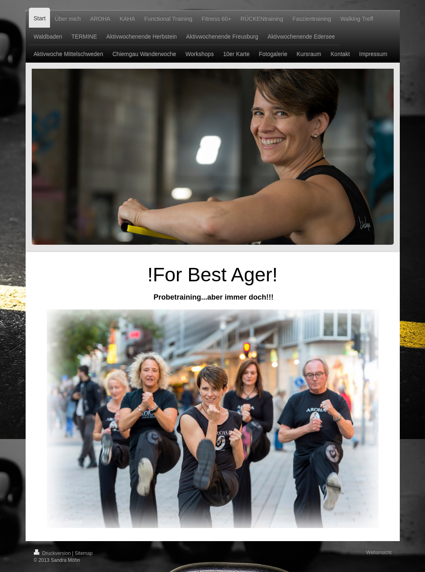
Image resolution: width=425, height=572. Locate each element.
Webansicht (378, 552)
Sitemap (84, 553)
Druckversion (53, 553)
